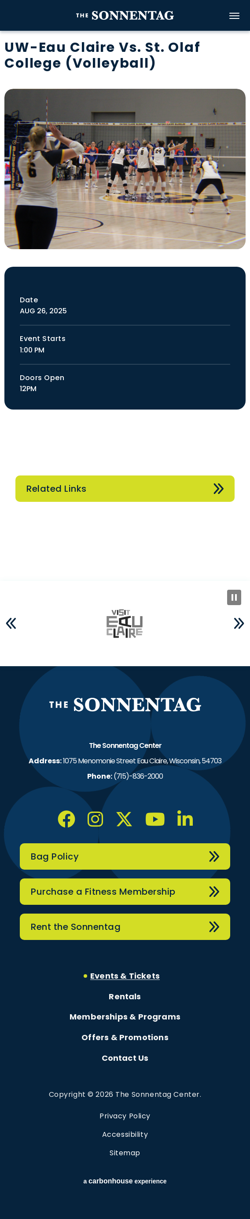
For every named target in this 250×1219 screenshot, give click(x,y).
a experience (124, 1181)
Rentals (125, 996)
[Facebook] (66, 819)
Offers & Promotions (124, 1037)
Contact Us (125, 1058)
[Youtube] (155, 819)
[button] (11, 623)
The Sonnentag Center (125, 15)
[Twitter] (124, 819)
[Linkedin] (185, 819)
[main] (125, 310)
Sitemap (125, 1153)
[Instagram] (95, 819)
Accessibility (125, 1134)
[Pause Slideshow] (234, 597)
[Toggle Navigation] (234, 15)
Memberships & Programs (125, 1017)
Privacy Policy (125, 1116)
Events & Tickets (125, 976)
